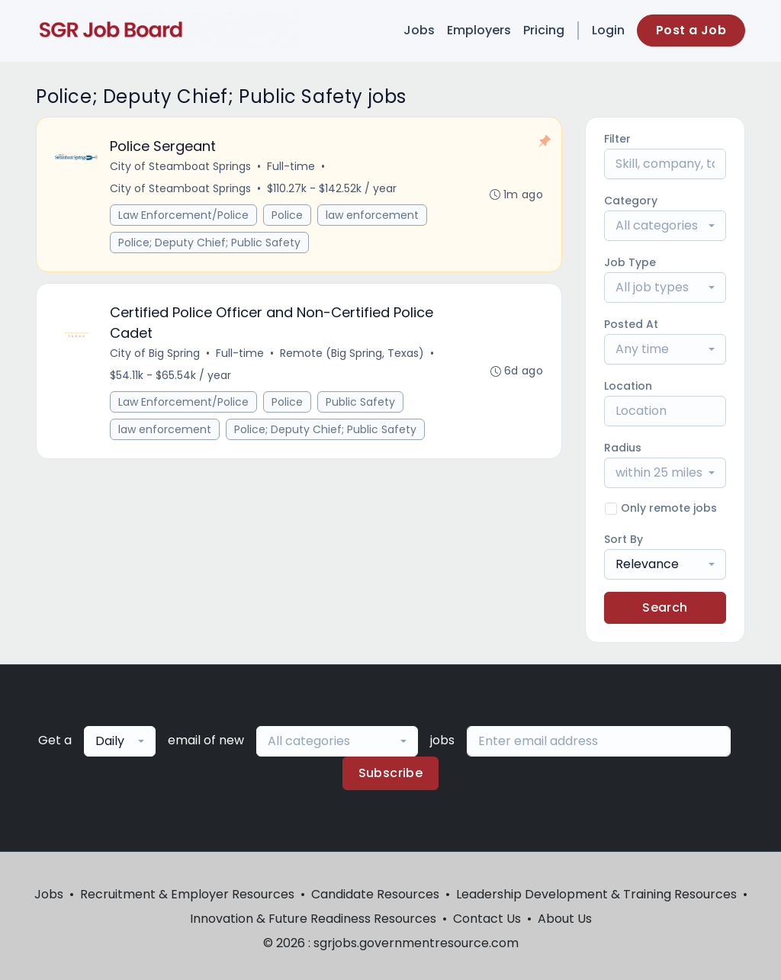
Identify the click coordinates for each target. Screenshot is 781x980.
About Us (565, 918)
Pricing (543, 30)
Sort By (623, 539)
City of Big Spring (155, 353)
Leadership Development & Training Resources (596, 894)
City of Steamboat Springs (180, 166)
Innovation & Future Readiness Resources (313, 918)
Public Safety (360, 402)
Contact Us (487, 918)
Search (664, 607)
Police (287, 215)
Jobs (419, 30)
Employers (479, 30)
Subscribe (390, 773)
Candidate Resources (375, 894)
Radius (622, 447)
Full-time (291, 166)
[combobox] (665, 225)
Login (608, 30)
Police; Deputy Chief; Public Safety (209, 242)
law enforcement (372, 215)
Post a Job (691, 30)
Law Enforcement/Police (183, 215)
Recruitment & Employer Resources (187, 894)
